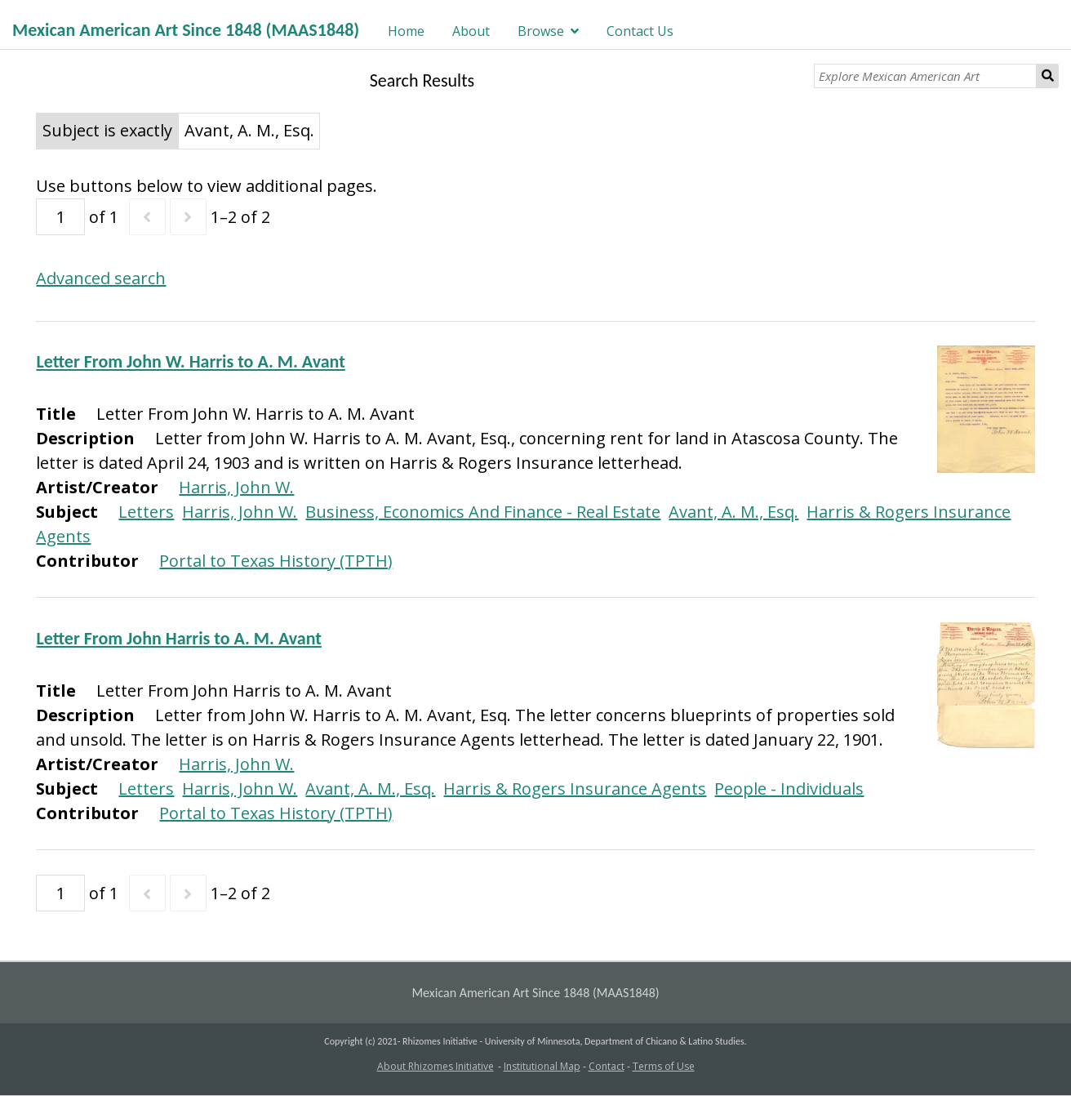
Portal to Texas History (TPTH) (276, 561)
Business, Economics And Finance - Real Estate (482, 512)
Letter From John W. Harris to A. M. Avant (190, 361)
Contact (606, 1066)
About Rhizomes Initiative (435, 1066)
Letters (146, 512)
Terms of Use (664, 1066)
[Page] (60, 216)
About (471, 31)
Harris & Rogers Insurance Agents (574, 788)
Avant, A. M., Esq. (733, 512)
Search (1048, 76)
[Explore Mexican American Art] (925, 76)
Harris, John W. (236, 487)
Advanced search (101, 278)
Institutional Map (542, 1066)
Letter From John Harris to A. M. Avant (178, 638)
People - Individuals (789, 788)
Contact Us (640, 31)
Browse (541, 31)
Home (406, 31)
